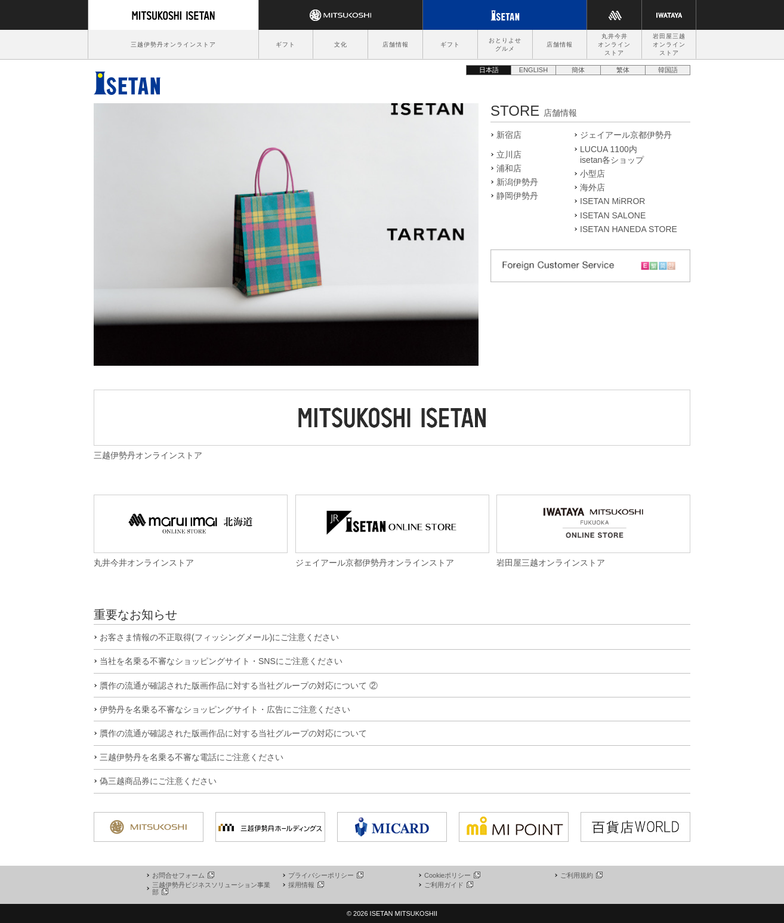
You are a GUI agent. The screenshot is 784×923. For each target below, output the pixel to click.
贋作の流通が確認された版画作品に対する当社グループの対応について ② (239, 685)
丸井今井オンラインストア (614, 44)
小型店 (592, 173)
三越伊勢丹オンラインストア (173, 44)
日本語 (489, 69)
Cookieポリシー (451, 875)
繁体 (622, 69)
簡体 (578, 69)
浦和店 (508, 168)
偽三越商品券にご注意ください (158, 781)
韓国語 (668, 69)
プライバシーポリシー (325, 875)
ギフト (285, 44)
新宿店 (508, 135)
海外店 (592, 187)
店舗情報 (395, 44)
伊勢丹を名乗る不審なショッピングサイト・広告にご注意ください (225, 709)
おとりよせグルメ (505, 44)
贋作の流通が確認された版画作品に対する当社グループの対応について (233, 733)
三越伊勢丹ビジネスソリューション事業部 (211, 888)
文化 (340, 44)
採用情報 (305, 884)
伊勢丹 (127, 80)
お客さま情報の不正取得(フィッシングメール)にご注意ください (219, 637)
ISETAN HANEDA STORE (628, 229)
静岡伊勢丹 (517, 195)
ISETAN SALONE (613, 215)
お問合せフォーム (182, 875)
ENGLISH (533, 69)
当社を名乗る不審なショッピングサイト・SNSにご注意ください (221, 661)
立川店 (508, 154)
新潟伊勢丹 (517, 182)
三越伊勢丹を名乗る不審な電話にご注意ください (191, 757)
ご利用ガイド (448, 884)
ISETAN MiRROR (612, 201)
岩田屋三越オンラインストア (669, 44)
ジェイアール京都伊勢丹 (626, 135)
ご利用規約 (580, 875)
